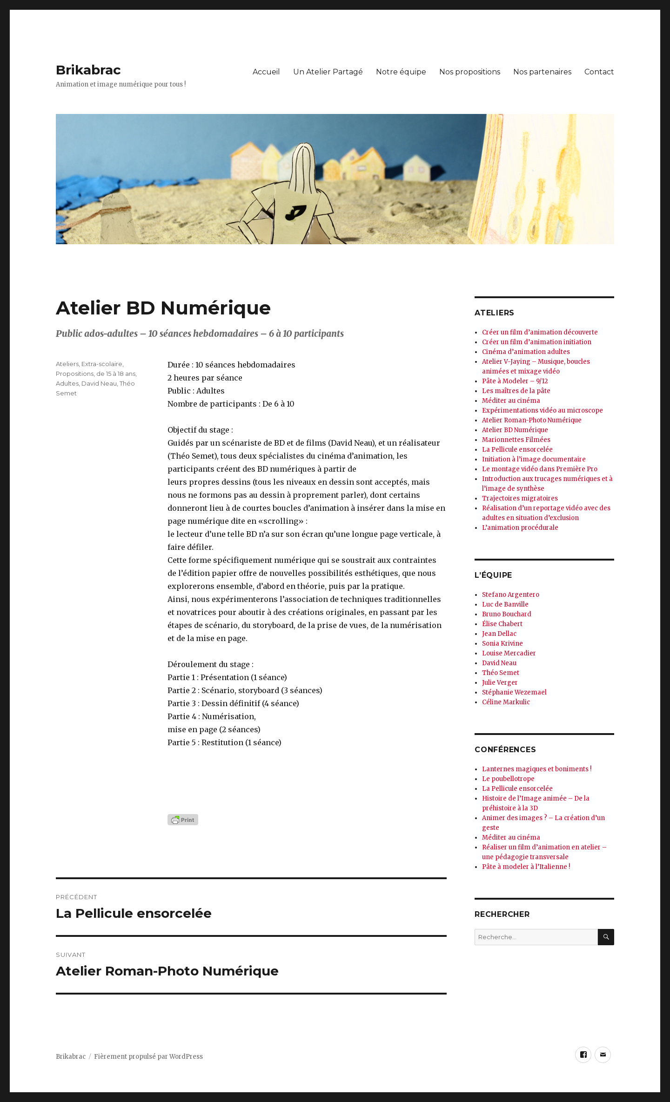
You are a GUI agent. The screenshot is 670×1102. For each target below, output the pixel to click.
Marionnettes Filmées (516, 440)
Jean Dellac (499, 634)
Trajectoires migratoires (520, 498)
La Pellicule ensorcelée (517, 450)
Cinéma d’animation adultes (526, 352)
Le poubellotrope (508, 779)
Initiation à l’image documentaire (534, 459)
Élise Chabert (502, 624)
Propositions (75, 373)
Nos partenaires (542, 71)
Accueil (266, 71)
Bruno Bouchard (506, 614)
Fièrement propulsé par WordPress (148, 1057)
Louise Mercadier (509, 653)
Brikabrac (88, 70)
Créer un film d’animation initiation (536, 342)
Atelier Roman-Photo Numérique (532, 420)
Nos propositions (469, 71)
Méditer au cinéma (511, 401)
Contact (599, 71)
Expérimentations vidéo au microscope (542, 410)
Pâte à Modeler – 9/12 (515, 381)
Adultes (67, 383)
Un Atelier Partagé (328, 71)
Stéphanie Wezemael (514, 692)
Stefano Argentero (510, 595)
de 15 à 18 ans (115, 373)
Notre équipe (401, 71)
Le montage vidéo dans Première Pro (539, 469)
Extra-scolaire (101, 363)
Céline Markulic (506, 702)
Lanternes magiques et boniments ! (536, 769)
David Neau (99, 383)
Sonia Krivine (502, 644)
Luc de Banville (505, 604)
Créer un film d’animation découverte (540, 332)
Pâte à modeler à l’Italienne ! (526, 867)
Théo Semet (500, 673)
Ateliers (67, 363)
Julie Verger (500, 683)
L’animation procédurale (520, 528)
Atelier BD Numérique (515, 430)
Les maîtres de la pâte (516, 391)
